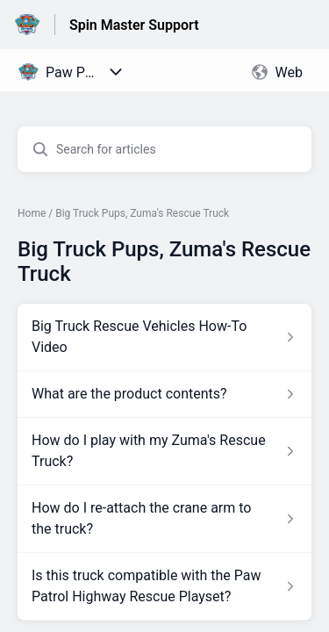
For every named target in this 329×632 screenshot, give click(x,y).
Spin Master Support (134, 25)
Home (32, 213)
